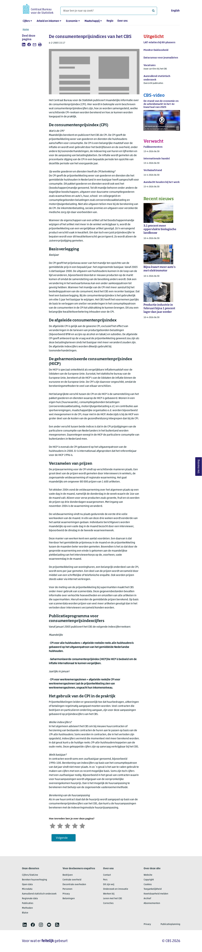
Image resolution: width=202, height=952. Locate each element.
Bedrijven (68, 875)
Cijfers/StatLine (30, 875)
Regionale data (30, 898)
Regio (109, 21)
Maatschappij (92, 21)
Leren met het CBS (112, 898)
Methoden (27, 908)
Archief (147, 898)
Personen (67, 889)
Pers (105, 880)
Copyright (149, 880)
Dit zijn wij (108, 884)
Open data (27, 884)
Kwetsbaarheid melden (156, 894)
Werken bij (108, 894)
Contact (107, 875)
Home (26, 29)
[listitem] (24, 45)
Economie (72, 21)
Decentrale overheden (74, 884)
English (175, 10)
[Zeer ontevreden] (52, 825)
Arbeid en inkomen (48, 21)
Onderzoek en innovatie (115, 889)
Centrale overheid (72, 880)
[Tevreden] (75, 825)
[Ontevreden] (60, 825)
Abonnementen (152, 903)
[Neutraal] (67, 825)
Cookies (148, 884)
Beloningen (69, 898)
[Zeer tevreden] (82, 825)
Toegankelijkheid (153, 889)
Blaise (25, 913)
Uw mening (198, 466)
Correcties (108, 903)
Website (148, 875)
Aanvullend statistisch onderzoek (39, 894)
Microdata (27, 889)
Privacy (66, 894)
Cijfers (26, 21)
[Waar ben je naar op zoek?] (108, 11)
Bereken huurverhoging (34, 880)
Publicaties (27, 903)
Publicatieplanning (170, 924)
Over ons (122, 21)
